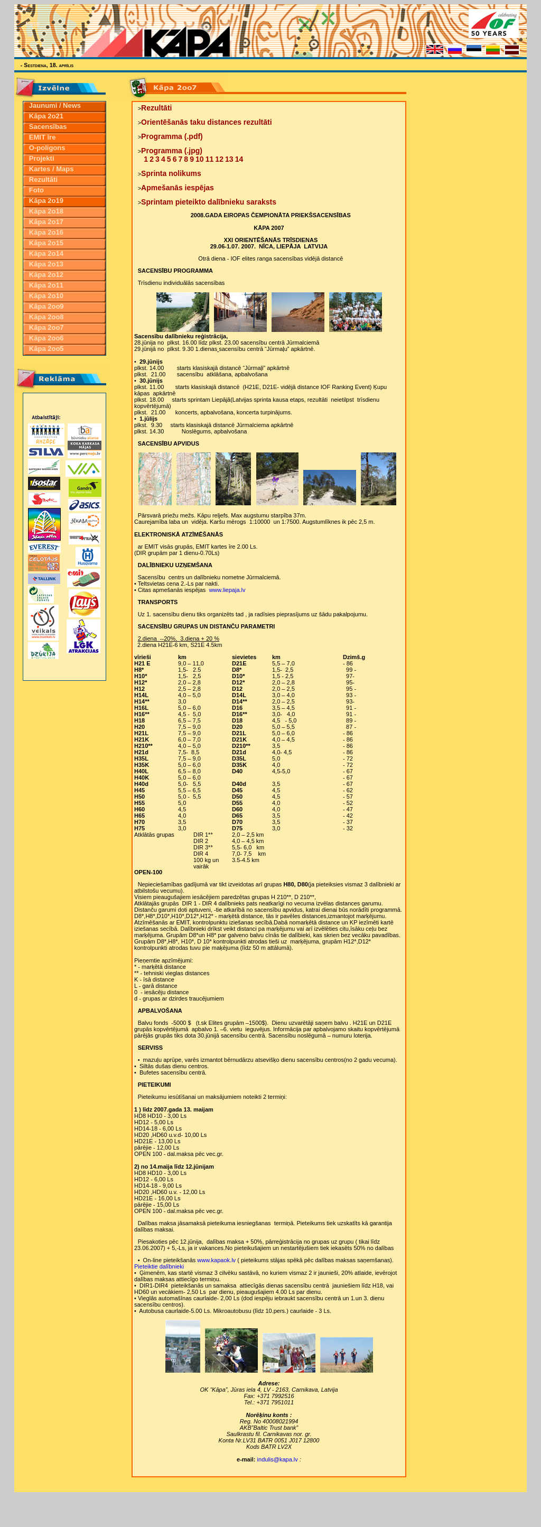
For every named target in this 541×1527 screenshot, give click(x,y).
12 (219, 159)
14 (239, 159)
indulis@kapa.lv (277, 1459)
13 (229, 159)
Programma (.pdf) (172, 136)
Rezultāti (156, 108)
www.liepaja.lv (227, 590)
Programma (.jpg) (171, 150)
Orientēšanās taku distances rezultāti (206, 122)
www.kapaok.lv (217, 1260)
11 (210, 159)
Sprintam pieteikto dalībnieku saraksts (208, 202)
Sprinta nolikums (171, 173)
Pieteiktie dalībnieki (159, 1266)
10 (199, 159)
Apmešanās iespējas (177, 187)
